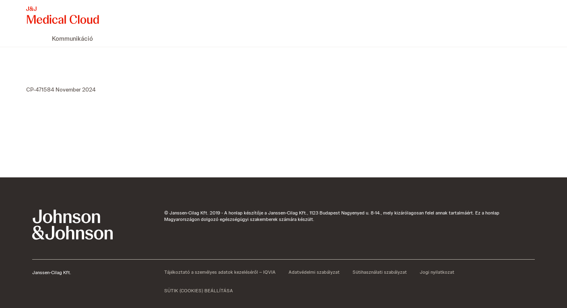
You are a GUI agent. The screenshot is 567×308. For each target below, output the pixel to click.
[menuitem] (29, 39)
